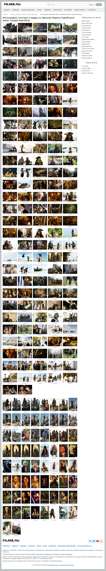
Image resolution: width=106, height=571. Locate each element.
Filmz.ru (91, 550)
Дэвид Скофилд (87, 58)
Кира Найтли (86, 30)
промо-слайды (86, 68)
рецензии (15, 10)
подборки (52, 546)
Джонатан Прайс (87, 55)
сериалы (31, 546)
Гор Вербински (86, 25)
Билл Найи (85, 37)
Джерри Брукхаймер (88, 39)
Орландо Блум (86, 28)
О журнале (91, 10)
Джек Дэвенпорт (87, 46)
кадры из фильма (87, 73)
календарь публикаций (67, 546)
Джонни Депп (86, 21)
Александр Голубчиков (43, 554)
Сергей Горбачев (66, 554)
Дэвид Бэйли (86, 44)
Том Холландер (86, 32)
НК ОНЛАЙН (68, 10)
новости (7, 10)
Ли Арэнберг (86, 53)
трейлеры (47, 10)
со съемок (85, 66)
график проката (79, 10)
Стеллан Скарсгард (88, 48)
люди (45, 546)
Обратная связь (53, 565)
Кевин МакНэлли (87, 23)
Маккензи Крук (86, 41)
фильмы (23, 546)
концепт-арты (86, 70)
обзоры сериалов (28, 10)
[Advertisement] (92, 102)
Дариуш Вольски (87, 51)
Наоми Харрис (86, 34)
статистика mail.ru (84, 546)
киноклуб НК (57, 10)
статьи (39, 10)
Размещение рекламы (67, 565)
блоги (39, 546)
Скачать (10, 33)
